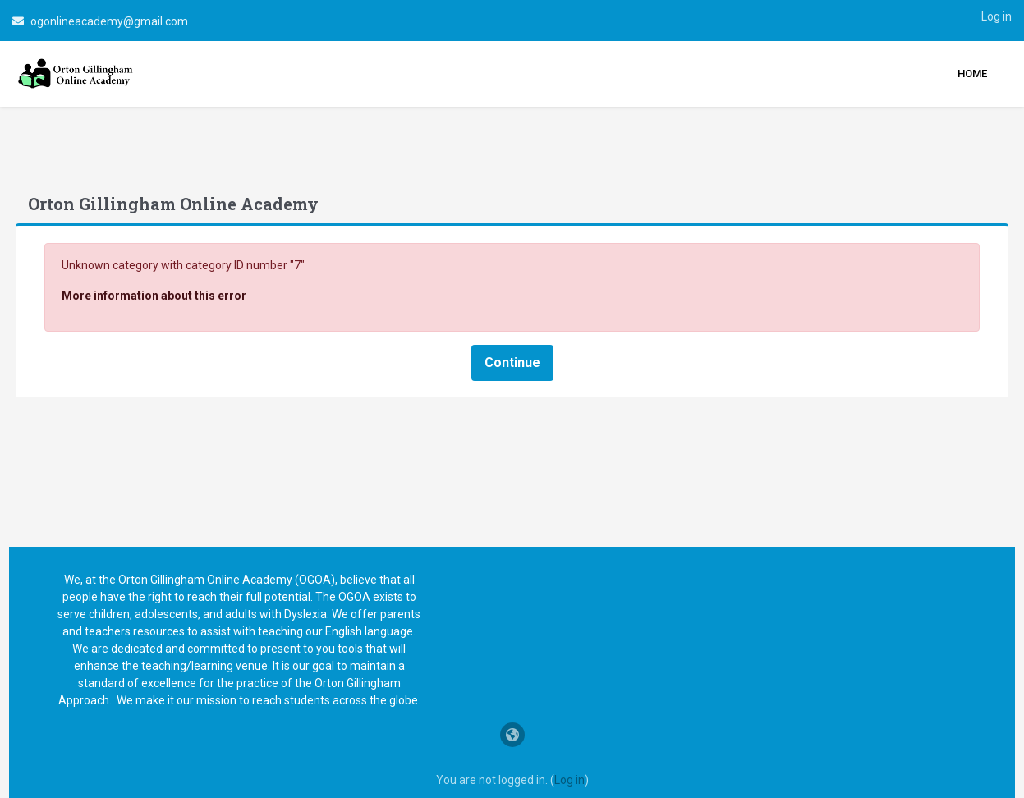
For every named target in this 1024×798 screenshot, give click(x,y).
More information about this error (184, 257)
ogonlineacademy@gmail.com (109, 21)
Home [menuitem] (972, 73)
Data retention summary (512, 783)
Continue (512, 324)
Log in (996, 16)
